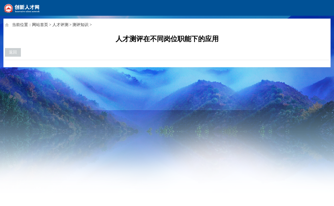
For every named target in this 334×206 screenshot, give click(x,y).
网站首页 (40, 25)
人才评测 (60, 25)
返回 (13, 52)
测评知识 (80, 25)
